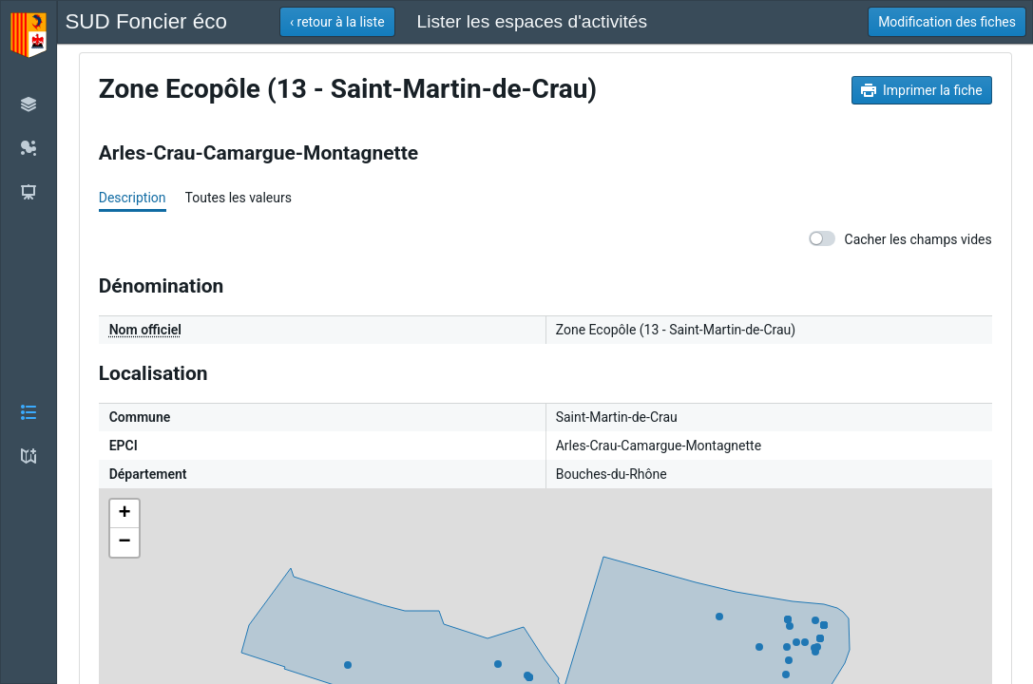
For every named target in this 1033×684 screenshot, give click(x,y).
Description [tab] (132, 197)
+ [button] (125, 514)
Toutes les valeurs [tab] (238, 197)
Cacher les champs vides (900, 239)
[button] (28, 342)
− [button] (125, 542)
